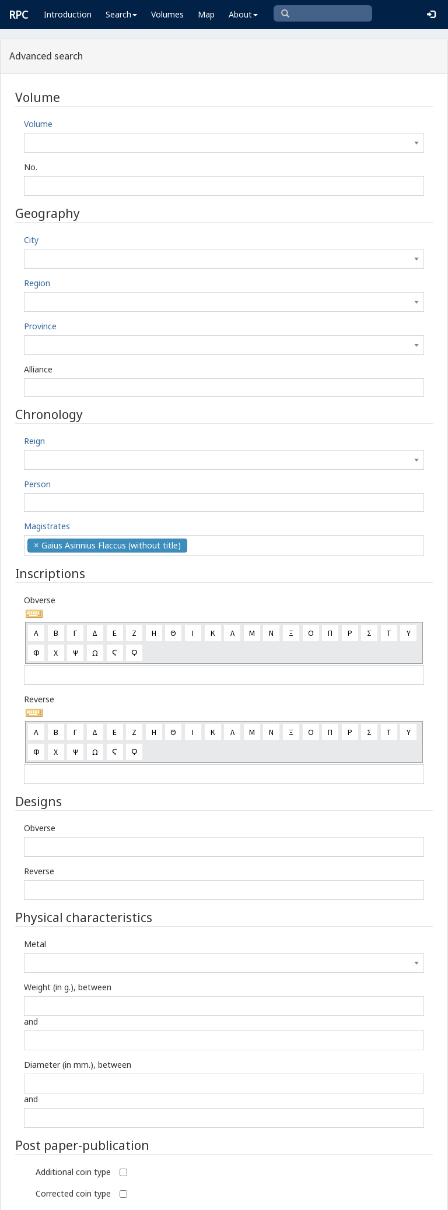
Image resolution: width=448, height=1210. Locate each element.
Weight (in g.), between (67, 987)
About (243, 14)
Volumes (167, 14)
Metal (35, 943)
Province (40, 326)
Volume (38, 123)
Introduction (68, 14)
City (31, 239)
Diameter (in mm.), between (77, 1064)
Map (206, 14)
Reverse (39, 699)
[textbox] (224, 143)
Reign (34, 440)
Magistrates (47, 526)
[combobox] (224, 143)
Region (37, 283)
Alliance (38, 369)
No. (30, 167)
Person (37, 484)
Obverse (39, 600)
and (31, 1021)
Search (121, 14)
